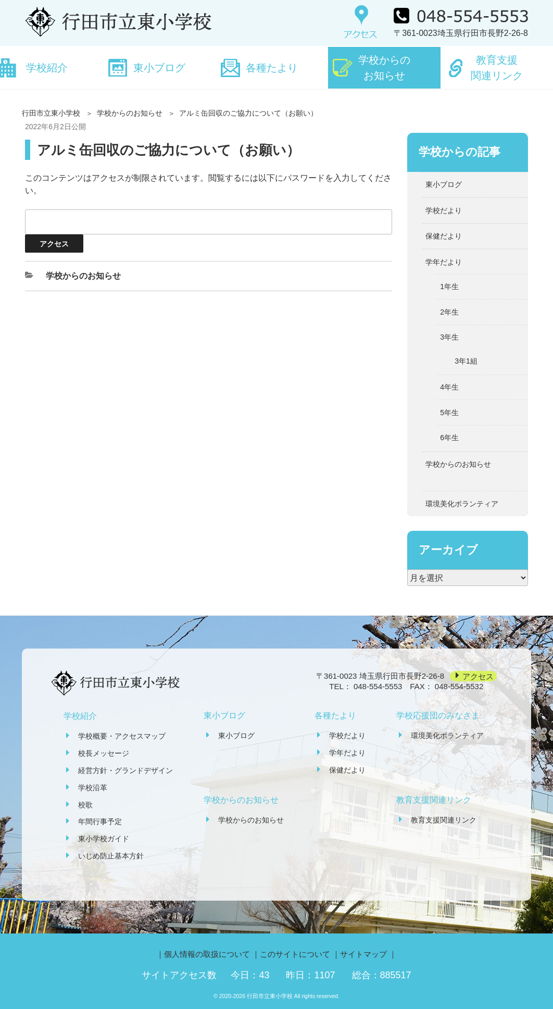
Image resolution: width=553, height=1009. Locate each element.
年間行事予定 (100, 821)
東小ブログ (159, 67)
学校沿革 (92, 787)
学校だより (443, 210)
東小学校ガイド (103, 838)
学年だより (443, 262)
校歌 (85, 805)
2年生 (449, 312)
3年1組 (466, 361)
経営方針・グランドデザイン (125, 770)
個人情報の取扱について (207, 954)
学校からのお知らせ (384, 67)
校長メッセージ (103, 753)
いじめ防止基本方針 (111, 856)
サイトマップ (363, 954)
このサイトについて (295, 954)
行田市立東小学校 (51, 113)
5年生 (449, 412)
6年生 (449, 437)
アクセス (478, 675)
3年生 (449, 337)
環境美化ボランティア (461, 504)
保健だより (443, 236)
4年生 (449, 387)
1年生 (449, 286)
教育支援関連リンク (497, 67)
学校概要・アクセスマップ (122, 736)
